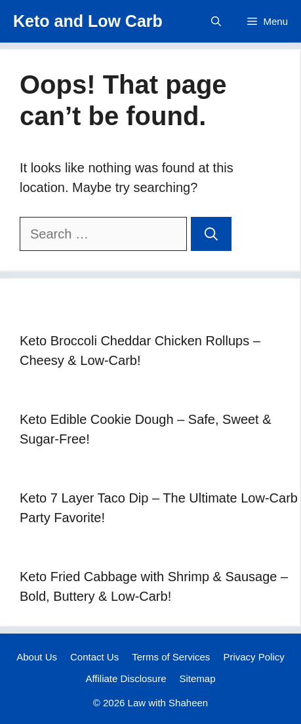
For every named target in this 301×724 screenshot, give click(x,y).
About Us (36, 656)
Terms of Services (171, 656)
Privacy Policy (253, 656)
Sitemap (198, 678)
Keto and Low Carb (88, 21)
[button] (216, 21)
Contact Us (94, 656)
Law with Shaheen (168, 702)
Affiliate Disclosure (125, 678)
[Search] (211, 234)
